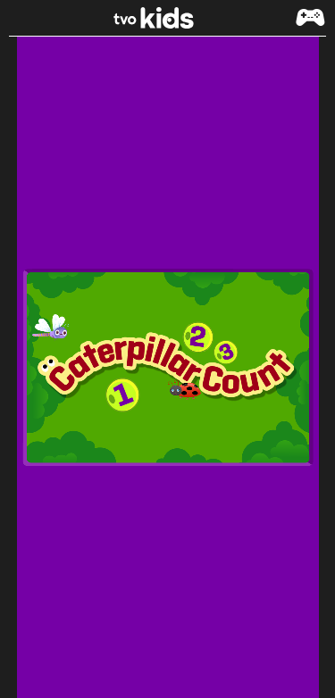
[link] (168, 18)
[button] (310, 26)
